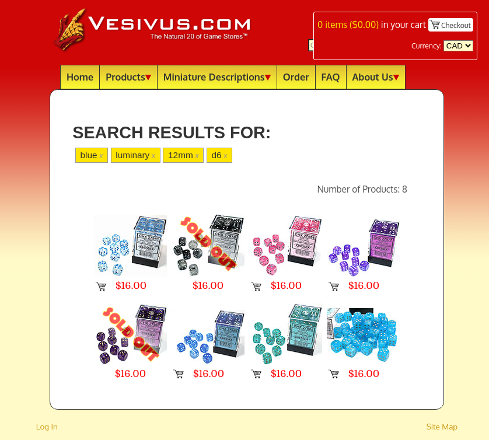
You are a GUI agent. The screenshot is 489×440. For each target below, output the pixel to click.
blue (91, 155)
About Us (375, 77)
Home (80, 77)
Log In (47, 426)
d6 (219, 155)
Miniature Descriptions (217, 77)
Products (128, 77)
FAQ (331, 77)
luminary (135, 155)
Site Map (442, 426)
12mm (183, 155)
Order (296, 77)
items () (348, 24)
